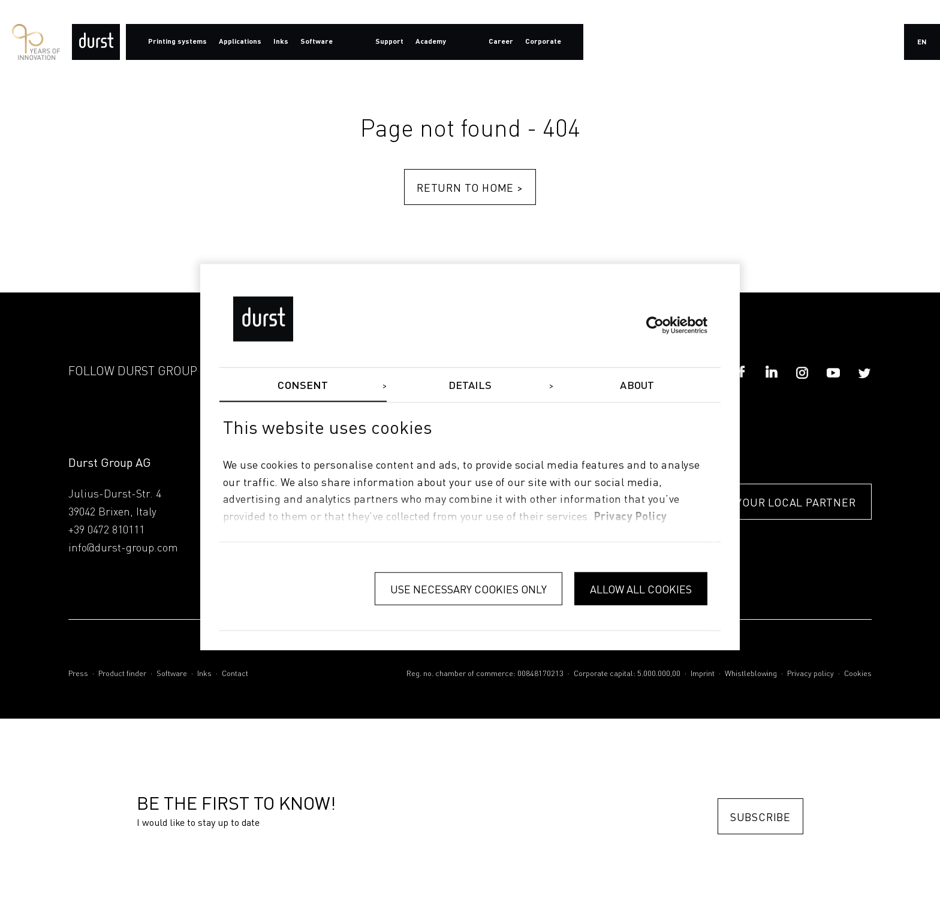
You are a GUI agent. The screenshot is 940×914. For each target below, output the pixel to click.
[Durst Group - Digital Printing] (96, 42)
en (922, 42)
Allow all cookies (641, 588)
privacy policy (630, 517)
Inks (204, 674)
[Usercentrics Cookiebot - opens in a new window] (654, 325)
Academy (430, 42)
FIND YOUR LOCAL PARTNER (781, 502)
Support (389, 42)
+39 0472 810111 (106, 530)
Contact (235, 674)
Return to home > (470, 187)
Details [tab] (470, 385)
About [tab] (637, 385)
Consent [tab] (303, 385)
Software (171, 674)
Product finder (122, 674)
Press (78, 674)
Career (501, 42)
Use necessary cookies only (468, 588)
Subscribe (760, 816)
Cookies (858, 674)
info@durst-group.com (123, 548)
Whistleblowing (751, 674)
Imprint (703, 674)
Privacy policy (810, 674)
